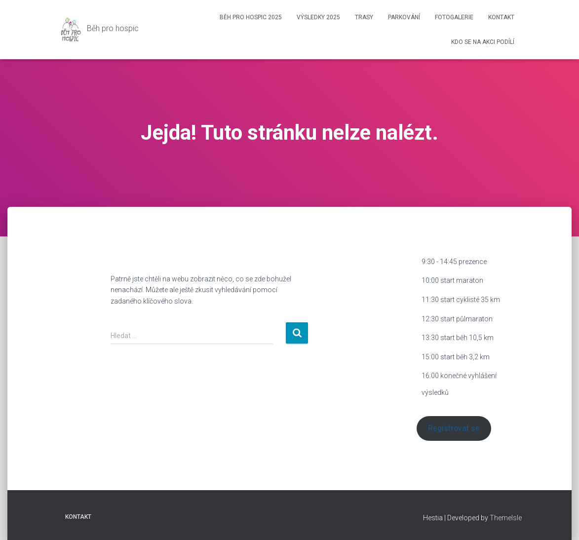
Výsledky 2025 (318, 17)
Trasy (364, 17)
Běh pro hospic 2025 (251, 17)
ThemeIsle (506, 518)
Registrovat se (454, 428)
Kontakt (501, 17)
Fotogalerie (454, 17)
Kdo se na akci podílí (482, 42)
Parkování (404, 17)
